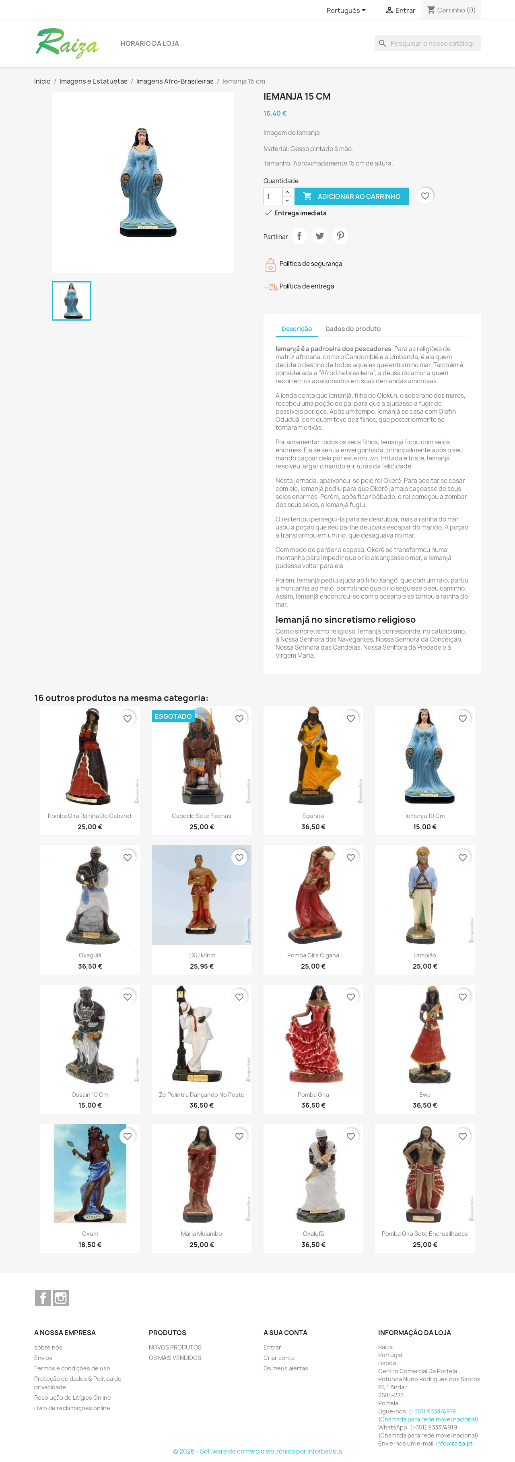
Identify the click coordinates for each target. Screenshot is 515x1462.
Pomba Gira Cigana (313, 955)
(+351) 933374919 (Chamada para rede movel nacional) (428, 1415)
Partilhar (299, 236)
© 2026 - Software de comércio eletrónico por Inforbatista (257, 1451)
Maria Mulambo (201, 1233)
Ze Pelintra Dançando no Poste (202, 1094)
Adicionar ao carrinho (352, 196)
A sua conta (285, 1332)
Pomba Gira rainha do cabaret (90, 816)
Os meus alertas (286, 1368)
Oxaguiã (90, 955)
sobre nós (48, 1347)
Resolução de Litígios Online (72, 1397)
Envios (43, 1358)
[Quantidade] (273, 196)
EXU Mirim (201, 955)
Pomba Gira (313, 1094)
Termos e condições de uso (72, 1368)
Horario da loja (150, 43)
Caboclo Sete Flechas (201, 816)
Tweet (320, 236)
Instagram (61, 1298)
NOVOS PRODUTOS (175, 1347)
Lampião (425, 955)
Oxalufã (313, 1233)
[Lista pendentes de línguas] (348, 11)
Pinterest (340, 236)
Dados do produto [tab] (353, 329)
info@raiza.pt (454, 1443)
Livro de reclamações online (72, 1408)
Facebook (43, 1298)
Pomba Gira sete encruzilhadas (425, 1233)
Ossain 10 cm (90, 1094)
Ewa (425, 1094)
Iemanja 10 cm (425, 816)
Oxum (90, 1233)
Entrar (272, 1347)
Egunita (313, 816)
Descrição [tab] (297, 329)
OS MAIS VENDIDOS (175, 1358)
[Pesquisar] (428, 43)
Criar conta (279, 1358)
